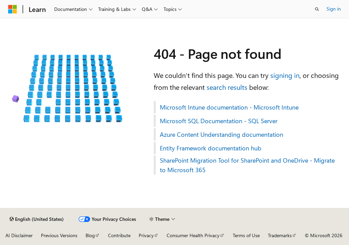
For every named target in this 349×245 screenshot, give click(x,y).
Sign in (334, 8)
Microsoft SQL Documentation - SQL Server (218, 121)
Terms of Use (246, 235)
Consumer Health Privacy (193, 235)
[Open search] (317, 9)
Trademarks (280, 235)
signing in (285, 75)
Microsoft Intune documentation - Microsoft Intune (229, 107)
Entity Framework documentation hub (210, 148)
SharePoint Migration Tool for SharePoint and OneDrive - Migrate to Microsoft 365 (247, 165)
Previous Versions (59, 235)
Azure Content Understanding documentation (221, 134)
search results (227, 87)
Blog (90, 235)
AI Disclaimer (19, 235)
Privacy (146, 235)
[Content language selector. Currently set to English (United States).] (36, 219)
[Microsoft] (12, 9)
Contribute (119, 235)
